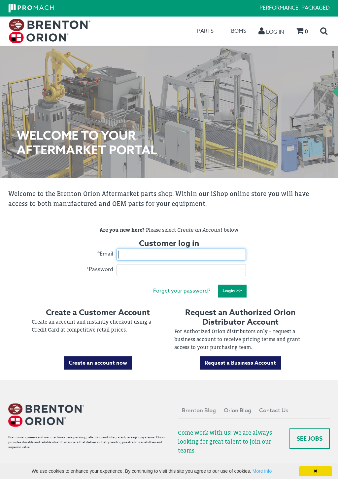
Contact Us (273, 410)
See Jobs (309, 438)
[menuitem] (49, 31)
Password (99, 269)
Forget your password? (181, 291)
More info (262, 471)
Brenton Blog (199, 410)
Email (105, 254)
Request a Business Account (240, 363)
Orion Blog (237, 410)
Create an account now (98, 363)
